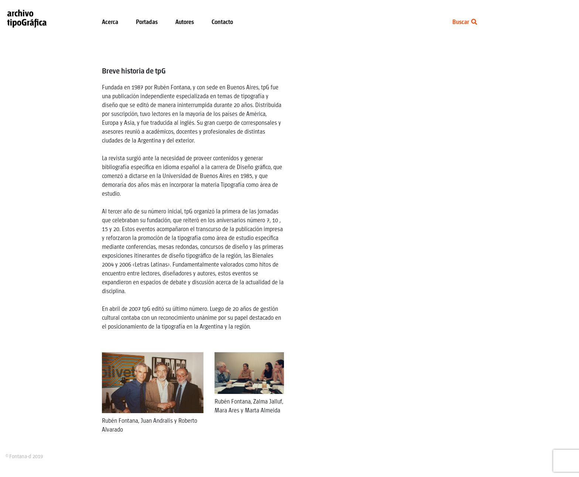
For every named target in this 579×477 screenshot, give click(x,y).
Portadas (147, 22)
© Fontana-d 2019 (24, 456)
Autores (184, 22)
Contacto (222, 22)
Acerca (110, 22)
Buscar (464, 22)
